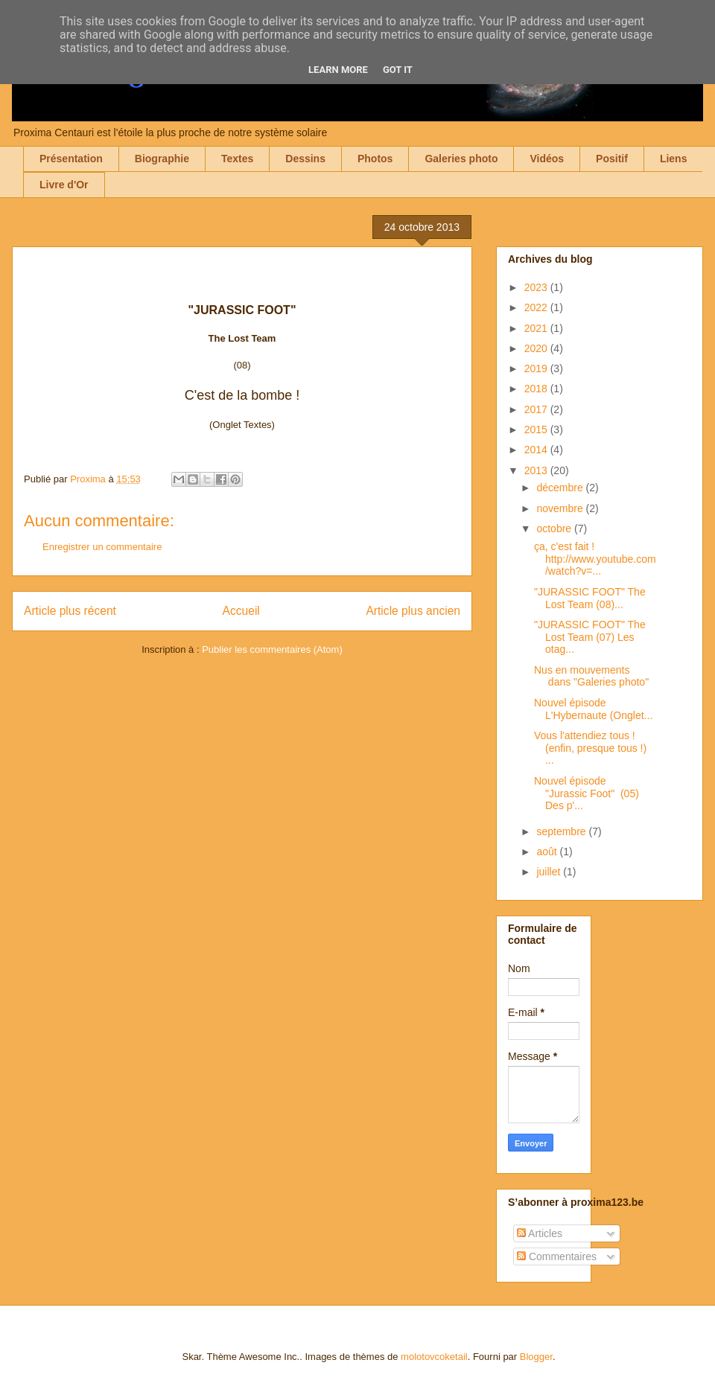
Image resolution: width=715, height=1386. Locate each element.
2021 (537, 328)
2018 (537, 389)
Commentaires (557, 1256)
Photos (375, 159)
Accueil (241, 610)
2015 (537, 429)
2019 (537, 368)
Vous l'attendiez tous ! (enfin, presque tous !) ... (590, 748)
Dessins (305, 159)
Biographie (162, 159)
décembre (560, 488)
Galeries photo (461, 159)
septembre (562, 831)
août (547, 852)
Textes (237, 159)
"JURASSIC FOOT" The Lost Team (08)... (590, 598)
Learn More (338, 69)
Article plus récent (70, 610)
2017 (537, 409)
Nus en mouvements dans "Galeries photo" (591, 676)
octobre (555, 528)
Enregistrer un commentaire (102, 546)
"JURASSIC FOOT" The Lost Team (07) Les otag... (590, 637)
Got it (398, 69)
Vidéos (547, 159)
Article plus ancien (413, 610)
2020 (537, 348)
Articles (539, 1233)
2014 (537, 450)
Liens (673, 159)
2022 (537, 307)
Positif (612, 159)
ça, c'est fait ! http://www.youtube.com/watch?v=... (595, 559)
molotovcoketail (434, 1356)
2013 (537, 470)
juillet (549, 872)
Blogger (536, 1356)
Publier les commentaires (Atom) (272, 649)
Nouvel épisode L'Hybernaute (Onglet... (593, 709)
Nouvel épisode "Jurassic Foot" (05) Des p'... (586, 793)
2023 (537, 287)
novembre (560, 508)
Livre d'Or (64, 185)
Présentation (71, 159)
